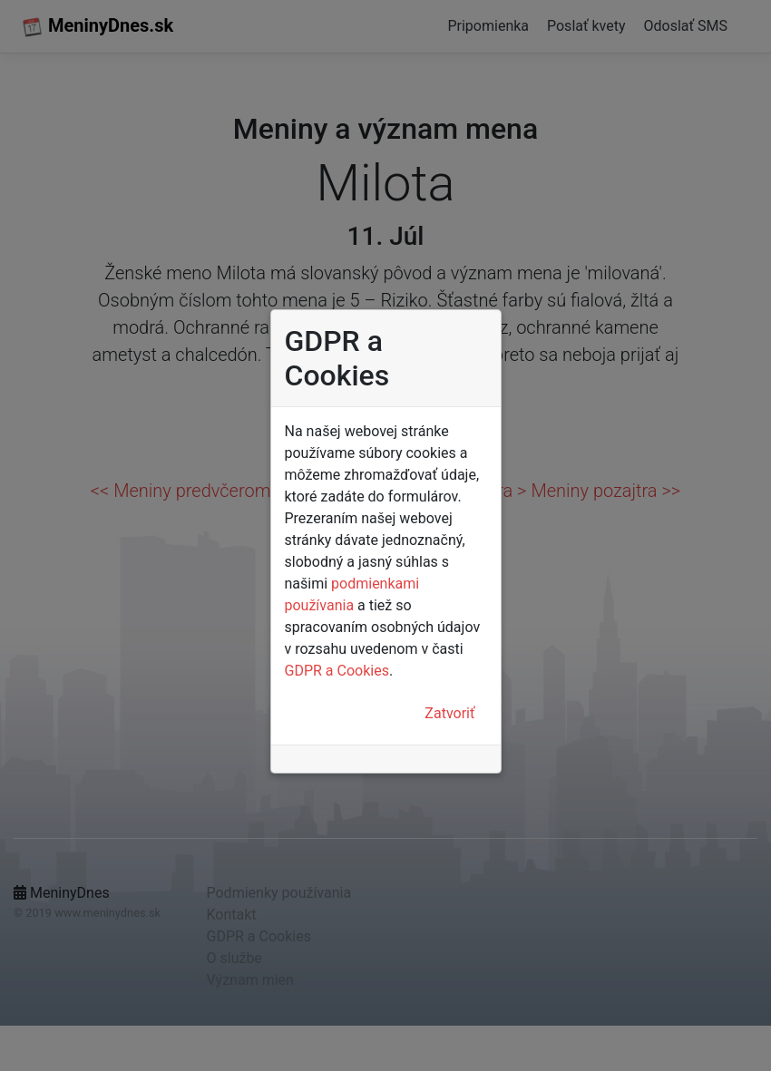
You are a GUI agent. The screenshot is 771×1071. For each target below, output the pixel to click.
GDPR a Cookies (337, 670)
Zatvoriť (449, 713)
